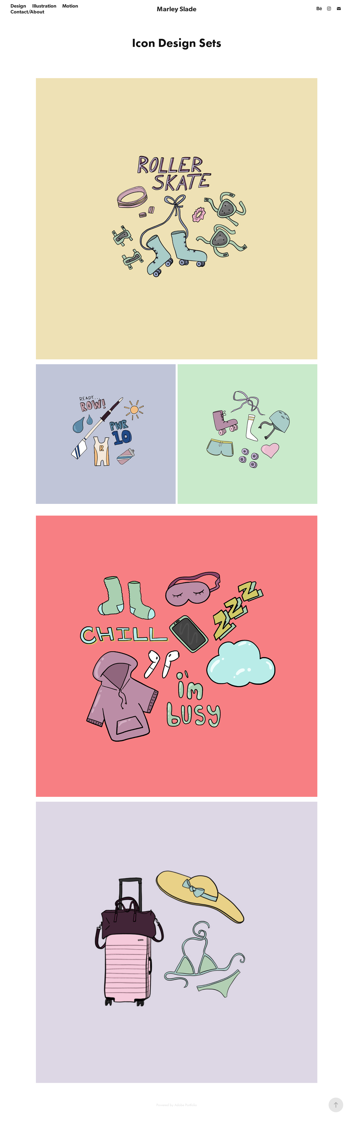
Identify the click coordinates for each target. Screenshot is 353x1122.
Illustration (44, 5)
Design (18, 5)
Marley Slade (176, 8)
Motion (70, 5)
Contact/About (27, 11)
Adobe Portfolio (185, 1105)
